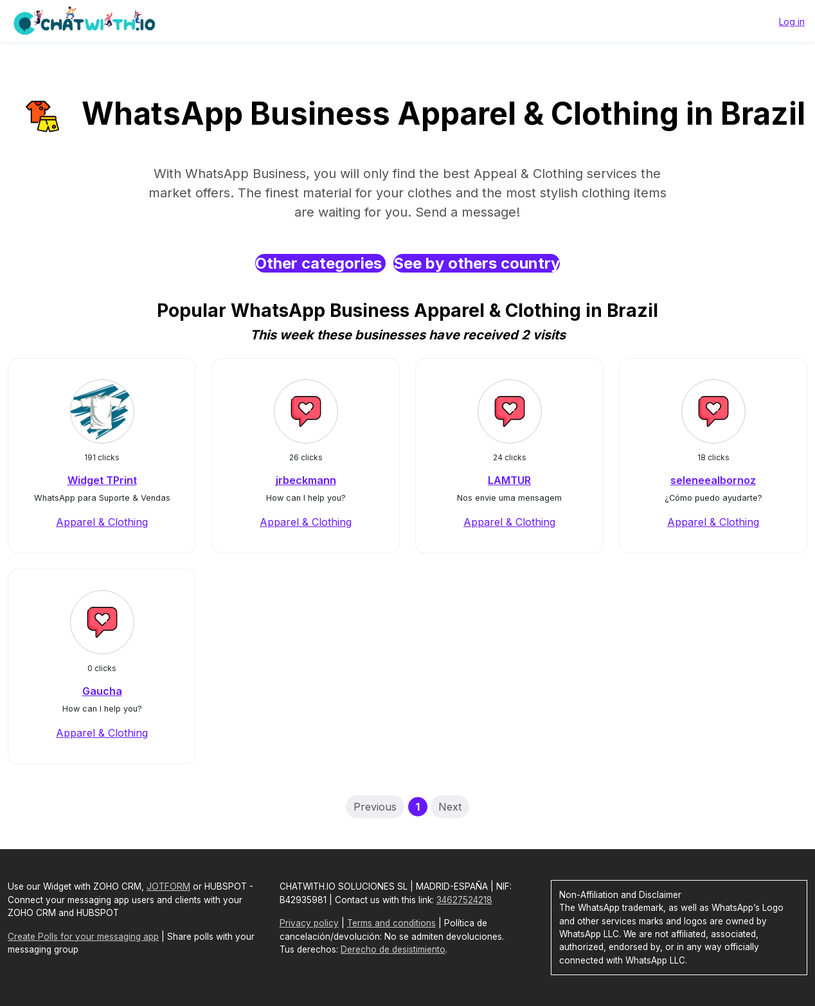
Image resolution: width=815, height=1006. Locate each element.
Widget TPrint (102, 480)
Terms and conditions (391, 923)
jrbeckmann (306, 480)
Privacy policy (309, 923)
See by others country (476, 263)
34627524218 (464, 900)
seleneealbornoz (713, 480)
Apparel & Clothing (102, 522)
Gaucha (102, 691)
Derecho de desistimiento (393, 949)
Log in (792, 21)
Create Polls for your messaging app (83, 936)
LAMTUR (509, 480)
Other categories (320, 263)
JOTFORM (168, 886)
